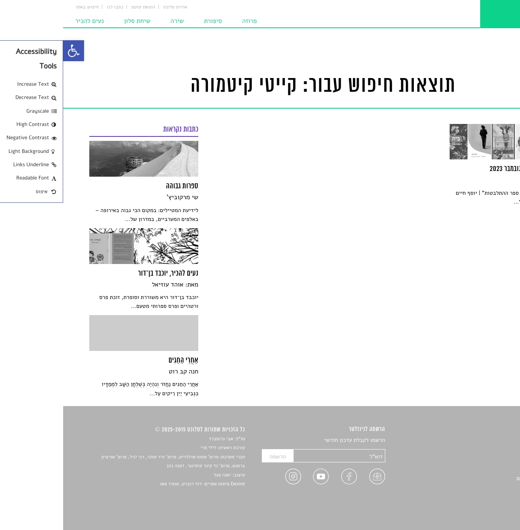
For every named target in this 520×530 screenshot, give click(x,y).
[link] (10, 50)
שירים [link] (487, 450)
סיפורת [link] (150, 20)
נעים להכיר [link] (26, 20)
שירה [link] (114, 20)
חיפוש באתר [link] (24, 7)
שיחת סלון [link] (74, 20)
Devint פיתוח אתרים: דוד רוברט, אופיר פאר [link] (139, 484)
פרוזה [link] (186, 20)
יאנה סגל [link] (159, 475)
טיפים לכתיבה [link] (478, 487)
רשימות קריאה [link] (478, 469)
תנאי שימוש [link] (480, 506)
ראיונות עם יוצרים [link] (473, 478)
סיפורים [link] (485, 440)
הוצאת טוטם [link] (80, 7)
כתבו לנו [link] (52, 7)
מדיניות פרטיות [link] (476, 497)
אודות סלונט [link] (112, 7)
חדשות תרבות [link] (478, 459)
